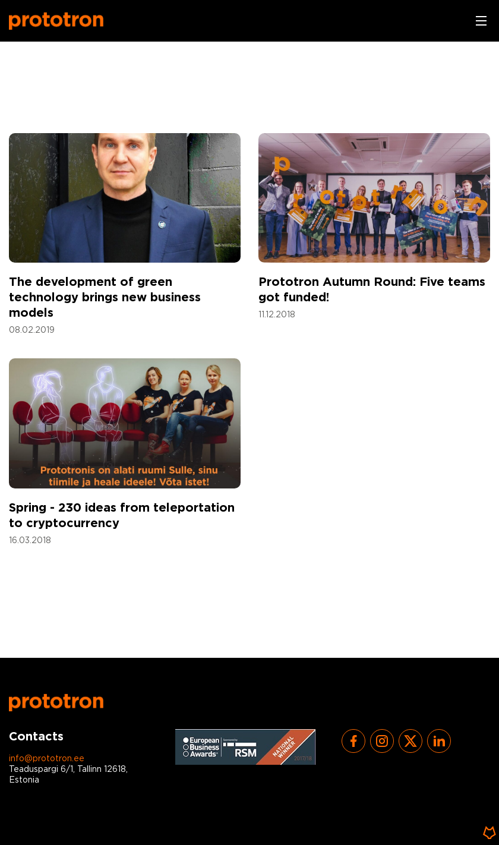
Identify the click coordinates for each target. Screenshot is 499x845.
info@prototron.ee (46, 758)
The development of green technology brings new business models (105, 298)
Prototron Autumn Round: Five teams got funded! (371, 290)
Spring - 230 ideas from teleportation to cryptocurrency (122, 516)
